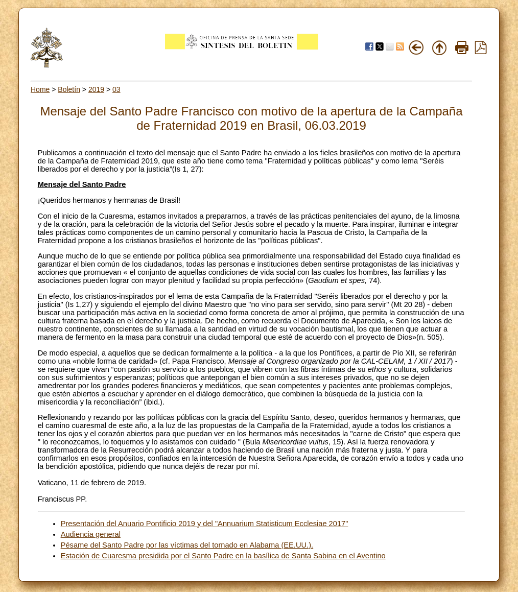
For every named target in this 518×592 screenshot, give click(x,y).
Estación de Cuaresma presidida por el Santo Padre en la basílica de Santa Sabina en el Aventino (223, 556)
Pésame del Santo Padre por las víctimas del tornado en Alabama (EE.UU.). (187, 545)
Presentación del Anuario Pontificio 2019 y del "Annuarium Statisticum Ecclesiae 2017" (204, 523)
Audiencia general (91, 534)
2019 (96, 89)
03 (116, 89)
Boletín (69, 89)
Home (40, 89)
